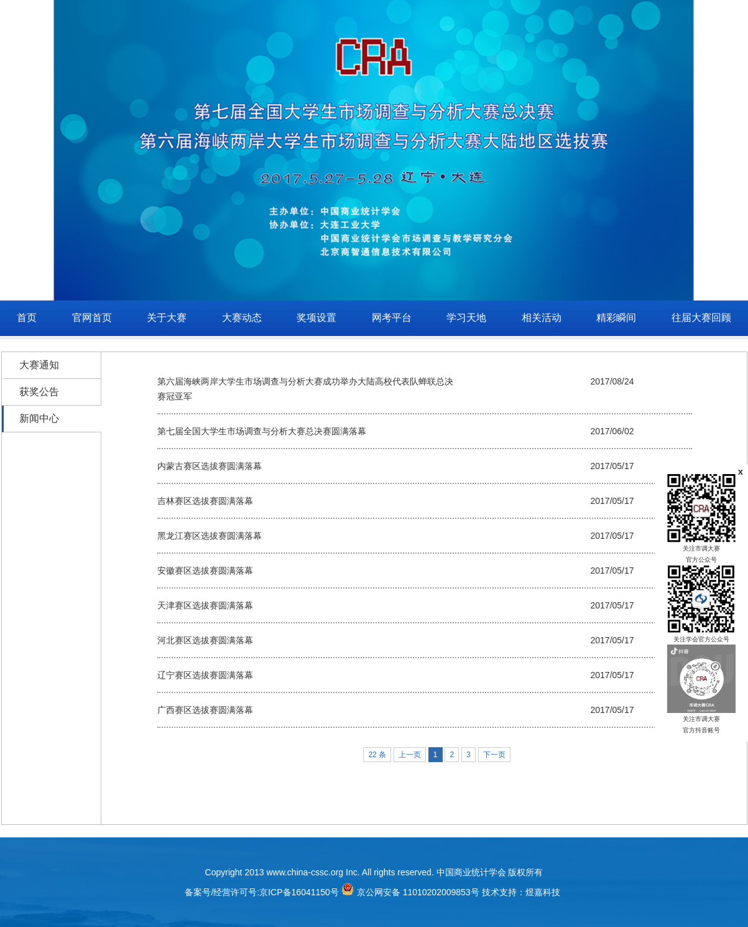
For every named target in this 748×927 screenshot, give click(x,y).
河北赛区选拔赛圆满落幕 (205, 640)
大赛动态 (242, 317)
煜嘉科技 (542, 892)
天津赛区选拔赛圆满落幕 (205, 605)
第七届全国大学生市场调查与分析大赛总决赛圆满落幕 (261, 431)
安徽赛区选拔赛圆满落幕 (205, 570)
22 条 (377, 754)
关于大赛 (167, 317)
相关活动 (541, 317)
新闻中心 (39, 418)
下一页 (494, 754)
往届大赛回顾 (701, 317)
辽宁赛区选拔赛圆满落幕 (205, 675)
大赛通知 (39, 365)
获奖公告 (39, 391)
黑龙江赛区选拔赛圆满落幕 (209, 536)
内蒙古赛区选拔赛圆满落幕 (209, 466)
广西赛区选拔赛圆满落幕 (205, 710)
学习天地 (466, 317)
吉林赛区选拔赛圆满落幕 (205, 501)
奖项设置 (316, 317)
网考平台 (392, 317)
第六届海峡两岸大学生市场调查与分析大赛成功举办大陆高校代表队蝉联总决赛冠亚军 (305, 388)
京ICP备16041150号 (299, 892)
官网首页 (92, 317)
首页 (27, 317)
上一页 (410, 754)
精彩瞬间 (616, 317)
